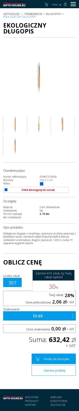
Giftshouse (11, 14)
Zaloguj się (66, 7)
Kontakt (30, 405)
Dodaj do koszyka (56, 359)
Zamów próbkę (54, 370)
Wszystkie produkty (32, 399)
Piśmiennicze (33, 14)
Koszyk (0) (46, 6)
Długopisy (53, 14)
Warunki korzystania (58, 399)
